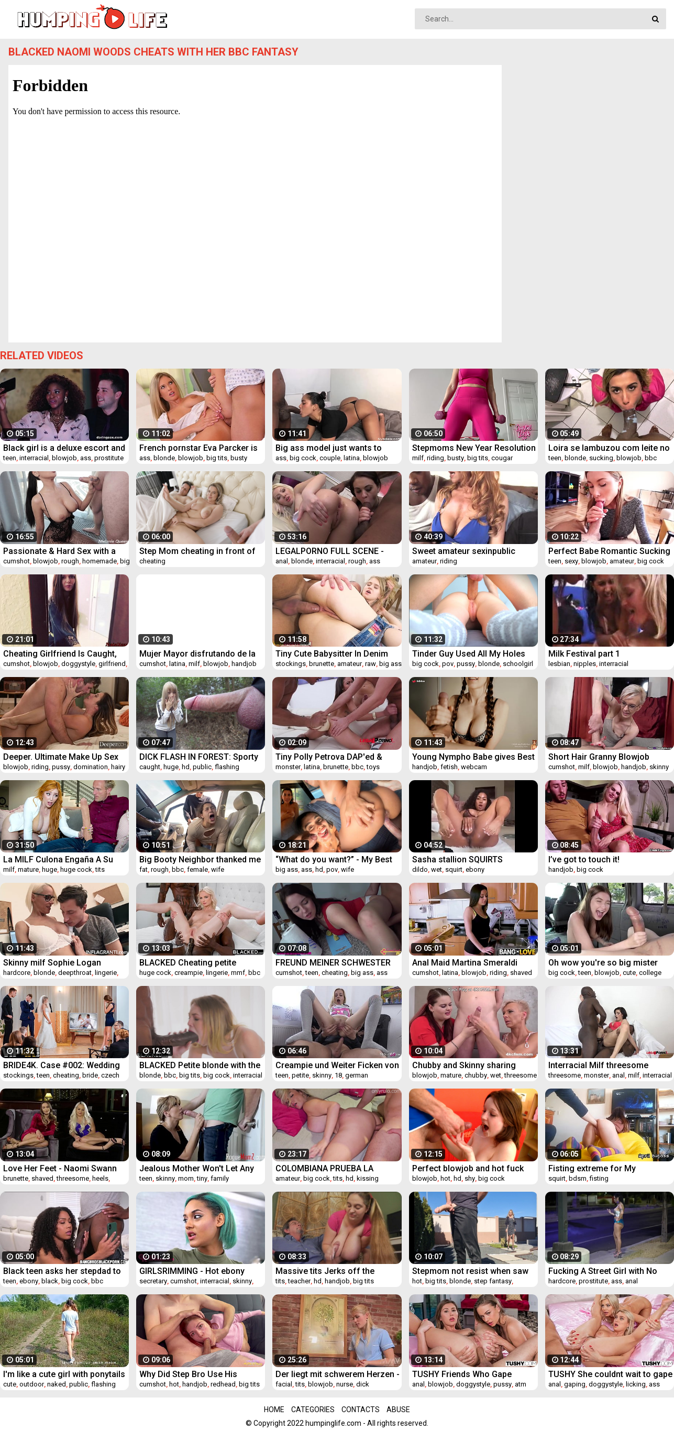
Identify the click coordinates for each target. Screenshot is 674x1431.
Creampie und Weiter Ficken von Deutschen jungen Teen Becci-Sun (337, 1065)
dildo (420, 869)
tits (100, 869)
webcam (474, 767)
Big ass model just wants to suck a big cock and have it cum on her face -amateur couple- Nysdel (336, 448)
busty (238, 458)
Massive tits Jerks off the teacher (324, 1271)
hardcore (16, 973)
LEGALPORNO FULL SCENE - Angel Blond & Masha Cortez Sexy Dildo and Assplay (330, 551)
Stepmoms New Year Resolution (474, 448)
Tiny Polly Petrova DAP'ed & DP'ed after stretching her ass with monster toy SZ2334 (333, 757)
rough (70, 561)
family (220, 1178)
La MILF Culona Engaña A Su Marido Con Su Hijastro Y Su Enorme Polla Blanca (58, 859)
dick (362, 1384)
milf (418, 458)
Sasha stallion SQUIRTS (457, 859)
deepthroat (75, 973)
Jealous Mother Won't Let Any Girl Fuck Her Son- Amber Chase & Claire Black (201, 1168)
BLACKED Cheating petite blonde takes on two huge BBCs (200, 963)
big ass (390, 664)
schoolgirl (518, 664)
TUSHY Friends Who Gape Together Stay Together (462, 1374)
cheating (152, 561)
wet (436, 869)
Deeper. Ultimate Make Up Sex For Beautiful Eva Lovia (60, 757)
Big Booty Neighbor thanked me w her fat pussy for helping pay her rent (200, 859)
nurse (344, 1384)
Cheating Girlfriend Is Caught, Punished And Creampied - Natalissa (60, 654)
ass (85, 458)
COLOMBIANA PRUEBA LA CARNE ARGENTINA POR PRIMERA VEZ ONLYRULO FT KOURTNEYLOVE (324, 1168)
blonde (164, 458)
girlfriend (112, 664)
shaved (521, 973)
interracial (34, 458)
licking (636, 1384)
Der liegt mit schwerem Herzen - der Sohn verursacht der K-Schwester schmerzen (337, 1374)
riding (435, 458)
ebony (475, 869)
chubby (476, 1075)
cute (629, 973)
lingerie (106, 973)
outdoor (31, 1384)
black (49, 1281)
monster (288, 767)
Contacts (360, 1409)
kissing (368, 1178)
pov (448, 664)
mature (28, 869)
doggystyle (78, 664)
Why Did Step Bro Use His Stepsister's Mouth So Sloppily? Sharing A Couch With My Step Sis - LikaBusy (200, 1374)
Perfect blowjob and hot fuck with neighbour (468, 1168)
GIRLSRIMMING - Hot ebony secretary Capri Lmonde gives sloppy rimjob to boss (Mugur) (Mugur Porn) (198, 1271)
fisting (599, 1178)
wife (217, 869)
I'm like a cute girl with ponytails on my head (64, 1374)
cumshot (16, 561)
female (197, 869)
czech (110, 1075)
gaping (574, 1384)
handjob (244, 664)
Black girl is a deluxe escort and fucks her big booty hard (64, 448)
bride (90, 1075)
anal (281, 561)
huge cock (76, 869)
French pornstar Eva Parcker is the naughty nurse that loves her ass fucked (201, 448)
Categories (313, 1409)
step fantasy (493, 1281)
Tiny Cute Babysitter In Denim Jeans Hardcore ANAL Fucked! (333, 654)
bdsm (578, 1178)
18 (338, 1075)
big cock (303, 458)
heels (100, 1178)
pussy (466, 664)
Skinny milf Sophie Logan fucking (52, 963)
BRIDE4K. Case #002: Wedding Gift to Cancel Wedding (61, 1065)
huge (171, 767)
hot (445, 1178)
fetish (449, 767)
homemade (99, 561)
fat (143, 869)
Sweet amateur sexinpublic (463, 551)
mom (186, 1178)
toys (373, 767)
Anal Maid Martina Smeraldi (464, 963)
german (356, 1075)
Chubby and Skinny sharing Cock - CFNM (464, 1065)
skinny (659, 767)
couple (329, 458)
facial (283, 1384)
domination (90, 767)
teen (9, 458)
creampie (188, 973)
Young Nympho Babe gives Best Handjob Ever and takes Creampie (473, 757)
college (650, 973)
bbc (651, 458)
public (202, 767)
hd (186, 767)
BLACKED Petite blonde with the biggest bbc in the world (199, 1065)
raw (370, 664)
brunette (321, 664)
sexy (571, 561)
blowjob (64, 458)
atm (520, 1384)
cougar (502, 458)
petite (300, 1075)
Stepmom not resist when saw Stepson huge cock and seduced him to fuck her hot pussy (470, 1271)
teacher (299, 1281)
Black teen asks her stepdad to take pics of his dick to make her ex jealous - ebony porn (65, 1271)
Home (274, 1409)
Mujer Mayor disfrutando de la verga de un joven (197, 654)
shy (470, 1178)
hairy (118, 767)
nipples (584, 664)
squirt (453, 869)
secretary (153, 1281)
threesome (520, 1075)
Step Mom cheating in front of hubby (197, 551)
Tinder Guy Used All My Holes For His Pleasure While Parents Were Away (471, 654)
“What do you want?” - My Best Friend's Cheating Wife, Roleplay (337, 859)
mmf (238, 973)
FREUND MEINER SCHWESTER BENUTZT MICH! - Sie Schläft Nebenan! (333, 963)
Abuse (398, 1409)
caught (149, 767)
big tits (216, 458)
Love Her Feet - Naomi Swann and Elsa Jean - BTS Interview (60, 1168)
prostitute (109, 458)
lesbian (559, 664)
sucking (601, 458)
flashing (227, 767)
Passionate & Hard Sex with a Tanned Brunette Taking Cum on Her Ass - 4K (64, 551)
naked (56, 1384)
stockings (290, 664)
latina (352, 458)
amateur (424, 561)
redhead (223, 1384)
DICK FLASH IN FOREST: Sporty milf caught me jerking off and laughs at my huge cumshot (198, 757)
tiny (202, 1178)
